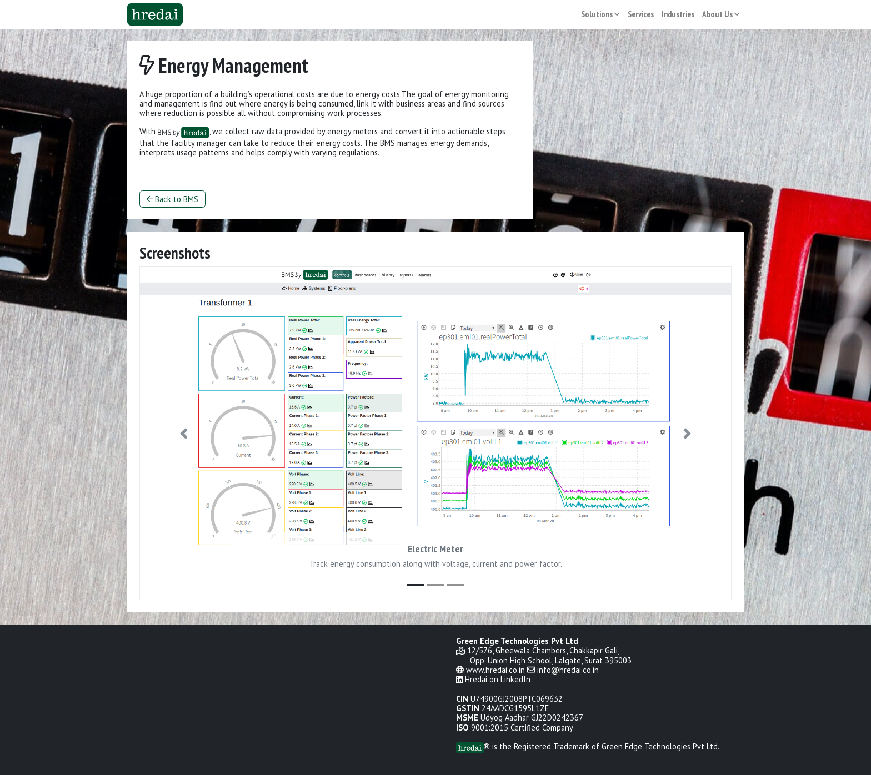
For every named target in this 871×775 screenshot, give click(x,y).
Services (641, 14)
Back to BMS (172, 199)
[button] (183, 433)
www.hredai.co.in (495, 670)
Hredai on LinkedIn (497, 679)
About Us (720, 14)
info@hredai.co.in (568, 670)
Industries (678, 14)
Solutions (600, 14)
